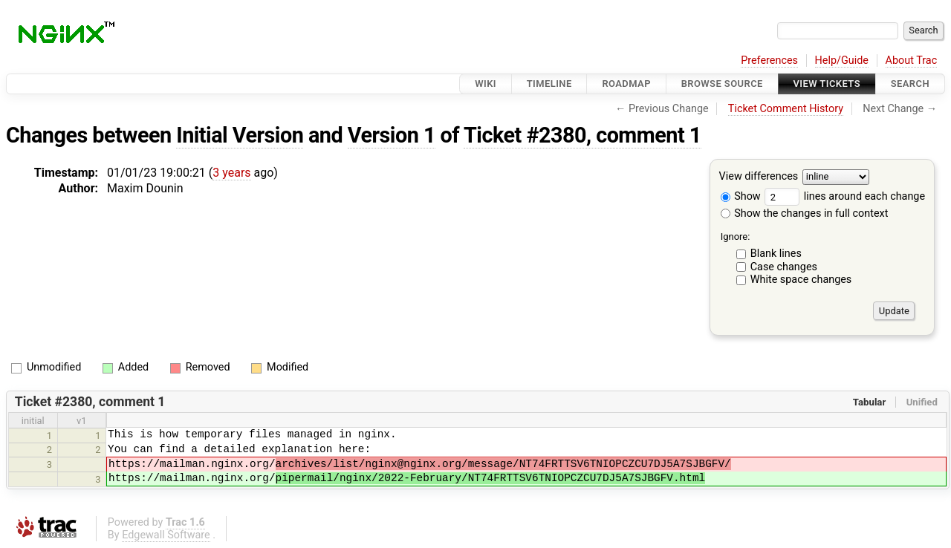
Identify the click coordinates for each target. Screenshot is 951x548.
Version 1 (391, 135)
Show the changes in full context (805, 213)
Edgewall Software (166, 535)
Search (910, 83)
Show (741, 196)
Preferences (769, 60)
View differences (759, 177)
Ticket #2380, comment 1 (582, 135)
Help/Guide (842, 60)
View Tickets (826, 83)
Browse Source (722, 83)
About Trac (912, 60)
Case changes (783, 267)
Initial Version (239, 135)
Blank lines (776, 253)
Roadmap (626, 83)
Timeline (549, 83)
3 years (231, 173)
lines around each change (845, 196)
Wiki (485, 83)
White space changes (801, 279)
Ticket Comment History (785, 108)
